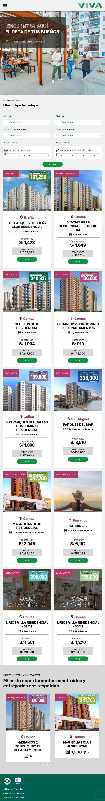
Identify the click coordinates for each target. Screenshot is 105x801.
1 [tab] (40, 763)
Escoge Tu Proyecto (16, 100)
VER (27, 259)
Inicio (4, 100)
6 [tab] (60, 763)
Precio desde (62, 142)
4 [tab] (52, 763)
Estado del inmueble (15, 129)
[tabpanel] (28, 728)
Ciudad (8, 116)
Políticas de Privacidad (13, 792)
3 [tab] (48, 763)
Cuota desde (11, 142)
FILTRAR (52, 164)
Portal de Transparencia (13, 796)
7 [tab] (64, 763)
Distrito (60, 116)
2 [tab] (44, 763)
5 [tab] (56, 763)
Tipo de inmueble (65, 129)
